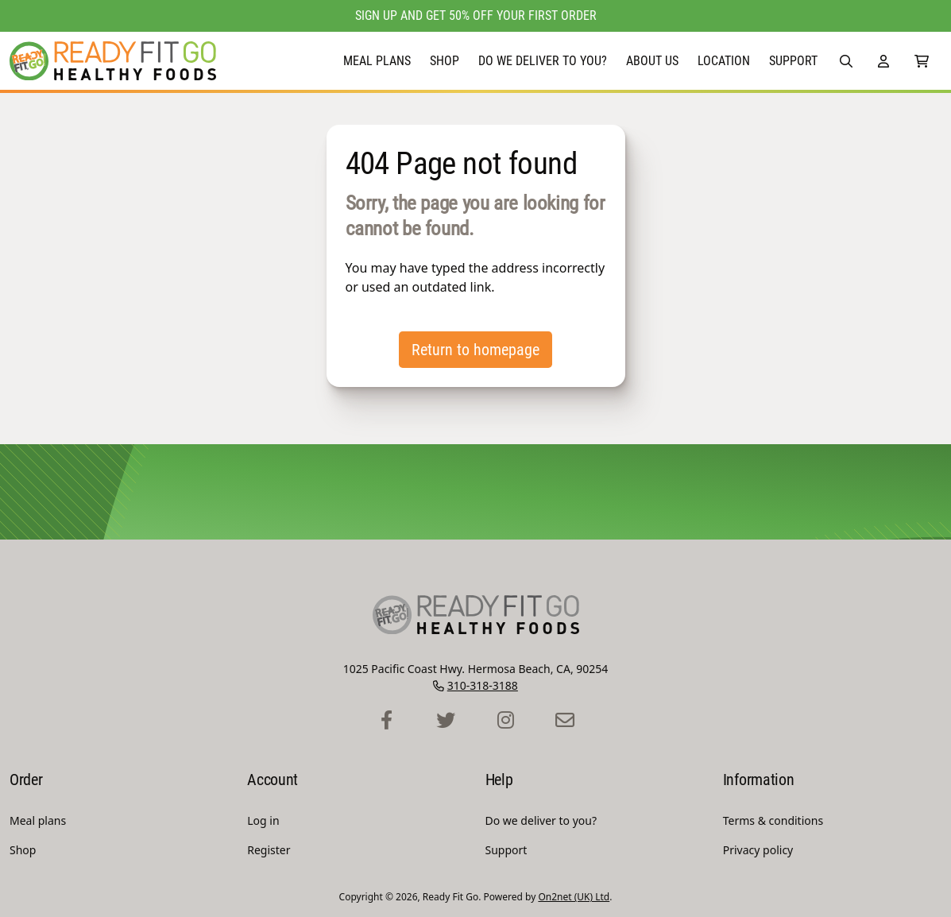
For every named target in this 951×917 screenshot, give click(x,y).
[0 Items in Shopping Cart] (921, 61)
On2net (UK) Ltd (573, 896)
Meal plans (377, 60)
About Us (652, 60)
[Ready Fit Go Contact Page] (565, 720)
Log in (263, 820)
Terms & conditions (773, 820)
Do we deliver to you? (542, 60)
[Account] (883, 61)
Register (268, 849)
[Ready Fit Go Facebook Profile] (386, 720)
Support (793, 60)
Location (724, 60)
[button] (846, 61)
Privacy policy (758, 849)
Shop (444, 60)
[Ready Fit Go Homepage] (113, 60)
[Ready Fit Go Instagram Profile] (505, 720)
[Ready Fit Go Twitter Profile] (446, 720)
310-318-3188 (482, 685)
